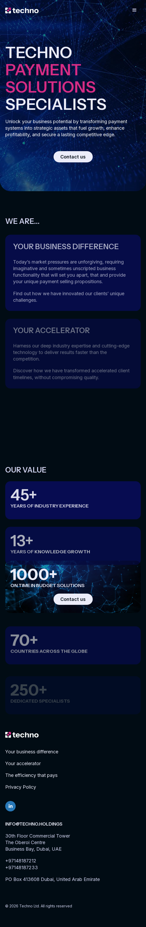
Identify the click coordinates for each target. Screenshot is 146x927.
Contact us (73, 157)
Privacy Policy (20, 787)
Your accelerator (23, 763)
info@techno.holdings (33, 824)
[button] (134, 10)
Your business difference (31, 751)
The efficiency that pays (31, 775)
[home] (22, 10)
